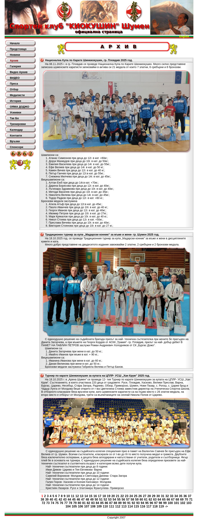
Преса (14, 83)
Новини (15, 54)
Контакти (16, 135)
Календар (16, 129)
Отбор (14, 89)
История (15, 100)
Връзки (15, 141)
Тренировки (18, 124)
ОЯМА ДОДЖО (19, 106)
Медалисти (17, 95)
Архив (14, 60)
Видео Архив (18, 72)
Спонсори (16, 147)
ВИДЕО (14, 77)
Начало (15, 43)
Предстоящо (18, 49)
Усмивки (15, 112)
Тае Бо (14, 118)
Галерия (15, 66)
